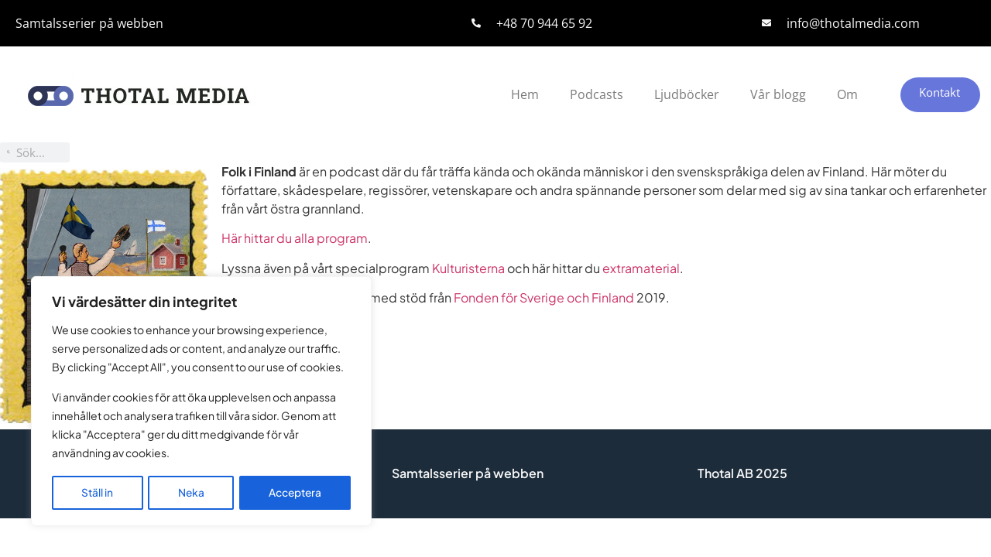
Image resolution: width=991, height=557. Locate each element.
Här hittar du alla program (294, 238)
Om (847, 94)
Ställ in (97, 493)
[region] (201, 402)
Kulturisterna (468, 268)
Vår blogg (778, 94)
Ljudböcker (686, 94)
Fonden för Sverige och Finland (544, 297)
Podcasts (596, 94)
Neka (190, 493)
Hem (525, 94)
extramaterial (641, 268)
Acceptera (294, 493)
